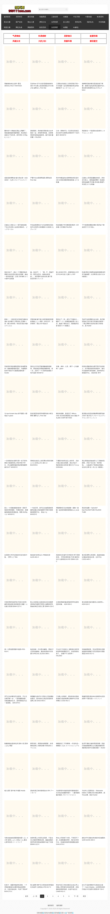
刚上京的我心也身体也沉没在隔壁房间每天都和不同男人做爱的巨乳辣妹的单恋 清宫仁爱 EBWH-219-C (42, 604)
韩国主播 (7, 27)
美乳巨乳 (78, 22)
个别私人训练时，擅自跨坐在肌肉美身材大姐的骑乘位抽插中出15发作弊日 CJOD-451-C (67, 699)
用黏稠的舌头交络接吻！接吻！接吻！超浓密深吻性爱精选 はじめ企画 (67, 510)
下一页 (76, 896)
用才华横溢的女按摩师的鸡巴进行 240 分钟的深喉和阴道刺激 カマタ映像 (67, 180)
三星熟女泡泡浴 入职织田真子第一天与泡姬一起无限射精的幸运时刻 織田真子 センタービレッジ (67, 86)
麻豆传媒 (31, 17)
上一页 (35, 896)
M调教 (65, 27)
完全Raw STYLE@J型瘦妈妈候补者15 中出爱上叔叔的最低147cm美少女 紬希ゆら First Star (41, 86)
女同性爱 (54, 22)
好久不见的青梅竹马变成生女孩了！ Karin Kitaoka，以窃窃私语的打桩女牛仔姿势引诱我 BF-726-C (93, 887)
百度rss (63, 913)
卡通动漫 (88, 17)
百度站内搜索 (48, 913)
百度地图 (56, 913)
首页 (26, 896)
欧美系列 (100, 17)
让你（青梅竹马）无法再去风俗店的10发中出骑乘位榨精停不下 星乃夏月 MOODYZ (67, 133)
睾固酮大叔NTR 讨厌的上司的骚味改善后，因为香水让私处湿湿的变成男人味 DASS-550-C (41, 699)
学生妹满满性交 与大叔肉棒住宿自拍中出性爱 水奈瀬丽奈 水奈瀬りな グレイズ (42, 227)
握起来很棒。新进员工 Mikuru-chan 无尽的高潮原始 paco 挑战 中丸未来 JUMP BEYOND (67, 416)
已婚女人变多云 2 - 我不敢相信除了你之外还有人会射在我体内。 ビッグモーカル (16, 227)
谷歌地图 (40, 913)
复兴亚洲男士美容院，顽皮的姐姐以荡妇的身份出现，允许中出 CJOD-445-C (93, 557)
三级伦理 (54, 17)
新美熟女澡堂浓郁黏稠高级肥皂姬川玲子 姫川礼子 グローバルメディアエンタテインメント (93, 416)
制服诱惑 (42, 17)
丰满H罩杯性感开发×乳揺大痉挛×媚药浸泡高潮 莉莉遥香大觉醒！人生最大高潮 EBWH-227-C (16, 604)
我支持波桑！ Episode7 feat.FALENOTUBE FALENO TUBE (91, 510)
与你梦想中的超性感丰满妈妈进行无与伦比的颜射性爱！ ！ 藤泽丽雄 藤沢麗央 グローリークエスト (68, 793)
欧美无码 (42, 27)
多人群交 (66, 22)
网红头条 (19, 27)
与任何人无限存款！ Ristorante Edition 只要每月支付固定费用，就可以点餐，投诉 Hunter (93, 793)
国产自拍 (19, 22)
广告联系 (69, 913)
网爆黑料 (31, 27)
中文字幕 (76, 17)
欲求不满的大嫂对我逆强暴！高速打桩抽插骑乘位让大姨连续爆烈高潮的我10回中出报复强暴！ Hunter (93, 746)
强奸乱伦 (90, 22)
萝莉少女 (42, 22)
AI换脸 (65, 17)
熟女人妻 (31, 22)
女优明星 (54, 27)
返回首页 (7, 17)
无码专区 (19, 17)
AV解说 (76, 27)
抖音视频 (102, 22)
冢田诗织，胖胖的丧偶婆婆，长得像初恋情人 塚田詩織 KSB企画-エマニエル (41, 746)
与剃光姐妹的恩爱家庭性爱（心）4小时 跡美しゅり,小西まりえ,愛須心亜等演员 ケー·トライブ (16, 840)
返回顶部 (59, 905)
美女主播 (7, 22)
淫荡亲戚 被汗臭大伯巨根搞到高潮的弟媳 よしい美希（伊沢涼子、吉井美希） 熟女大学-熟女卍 (41, 321)
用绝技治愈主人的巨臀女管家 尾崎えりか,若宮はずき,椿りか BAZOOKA (41, 463)
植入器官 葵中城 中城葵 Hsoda (14, 790)
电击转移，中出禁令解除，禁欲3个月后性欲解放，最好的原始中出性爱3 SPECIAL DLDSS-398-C (42, 651)
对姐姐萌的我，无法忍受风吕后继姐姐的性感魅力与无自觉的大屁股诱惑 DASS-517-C (93, 651)
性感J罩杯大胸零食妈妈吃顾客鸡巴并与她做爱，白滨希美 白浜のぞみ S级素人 (93, 274)
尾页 (84, 896)
